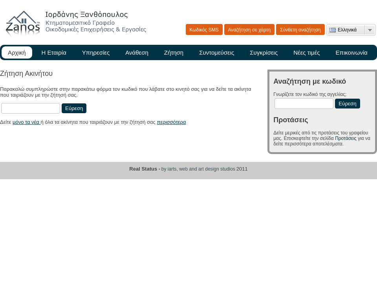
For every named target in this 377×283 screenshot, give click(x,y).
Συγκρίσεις (264, 52)
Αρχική (17, 52)
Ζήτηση (173, 52)
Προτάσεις (346, 138)
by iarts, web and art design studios (198, 169)
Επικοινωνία (352, 52)
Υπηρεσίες (96, 52)
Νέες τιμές (306, 52)
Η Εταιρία (54, 52)
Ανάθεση (136, 52)
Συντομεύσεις (216, 52)
